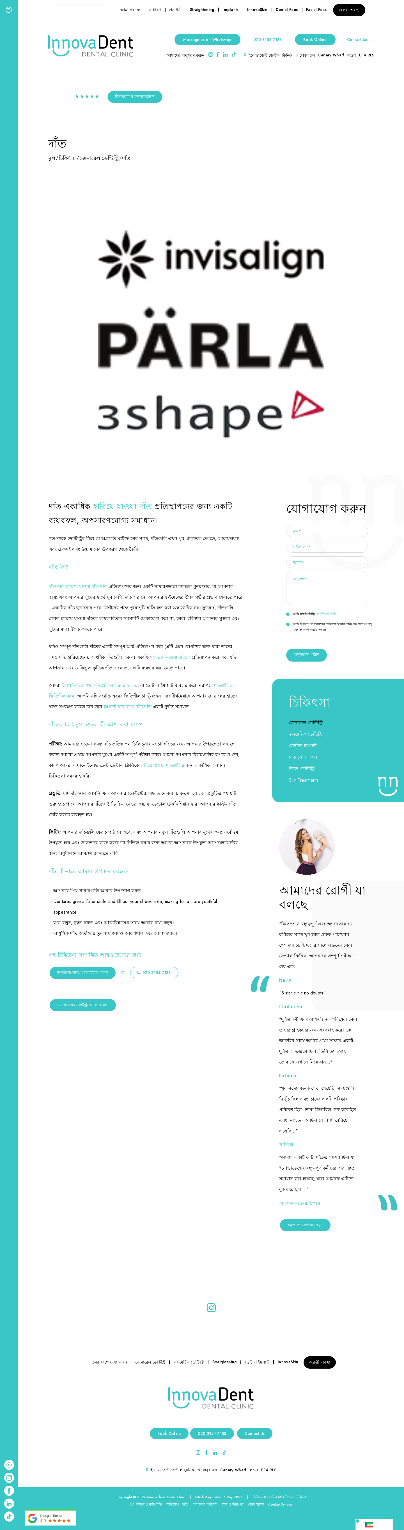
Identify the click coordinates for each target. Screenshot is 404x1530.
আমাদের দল (130, 10)
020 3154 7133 (267, 39)
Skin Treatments (303, 780)
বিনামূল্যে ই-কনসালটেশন (135, 96)
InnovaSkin (257, 9)
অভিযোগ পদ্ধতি (177, 1504)
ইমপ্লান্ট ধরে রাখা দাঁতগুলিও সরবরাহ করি (99, 685)
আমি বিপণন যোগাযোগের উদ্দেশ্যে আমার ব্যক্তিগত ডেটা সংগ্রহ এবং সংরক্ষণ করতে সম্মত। (329, 627)
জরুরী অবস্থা (349, 10)
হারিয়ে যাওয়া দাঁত (122, 506)
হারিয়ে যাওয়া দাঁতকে (171, 657)
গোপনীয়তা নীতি (326, 614)
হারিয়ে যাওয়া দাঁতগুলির (162, 765)
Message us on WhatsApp (207, 39)
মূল (51, 158)
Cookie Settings (280, 1504)
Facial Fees (316, 9)
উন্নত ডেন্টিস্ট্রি (302, 768)
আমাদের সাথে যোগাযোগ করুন (82, 972)
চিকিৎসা (67, 158)
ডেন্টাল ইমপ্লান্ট (303, 745)
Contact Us (357, 39)
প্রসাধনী (175, 10)
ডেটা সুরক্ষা (256, 1504)
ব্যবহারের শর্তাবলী (205, 1504)
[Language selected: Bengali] (374, 1524)
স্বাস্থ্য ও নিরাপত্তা (233, 1504)
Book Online (315, 39)
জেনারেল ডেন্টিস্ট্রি (99, 158)
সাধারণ (155, 10)
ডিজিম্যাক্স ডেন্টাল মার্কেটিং (270, 1497)
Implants (230, 9)
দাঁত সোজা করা (303, 757)
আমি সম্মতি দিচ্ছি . (312, 614)
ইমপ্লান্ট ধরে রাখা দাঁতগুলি (128, 706)
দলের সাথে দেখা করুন (109, 1362)
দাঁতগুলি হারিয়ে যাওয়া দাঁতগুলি (78, 586)
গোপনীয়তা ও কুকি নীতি (146, 1504)
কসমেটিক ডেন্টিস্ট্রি (306, 734)
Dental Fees (287, 9)
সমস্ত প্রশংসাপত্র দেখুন (305, 1225)
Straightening (202, 9)
